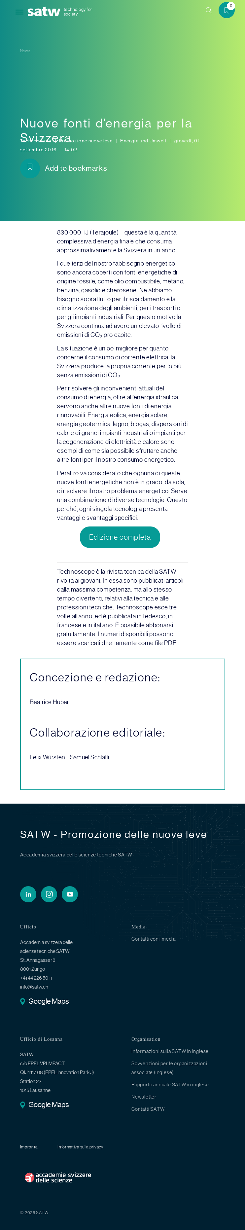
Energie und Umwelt (144, 141)
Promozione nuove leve (86, 141)
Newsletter (144, 1097)
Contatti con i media (153, 939)
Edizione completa (120, 537)
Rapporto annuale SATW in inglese (170, 1085)
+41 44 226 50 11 (36, 978)
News (25, 51)
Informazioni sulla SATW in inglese (170, 1051)
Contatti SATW (147, 1109)
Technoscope (36, 141)
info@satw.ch (34, 987)
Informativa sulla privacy (80, 1146)
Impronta (29, 1146)
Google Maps (48, 1001)
